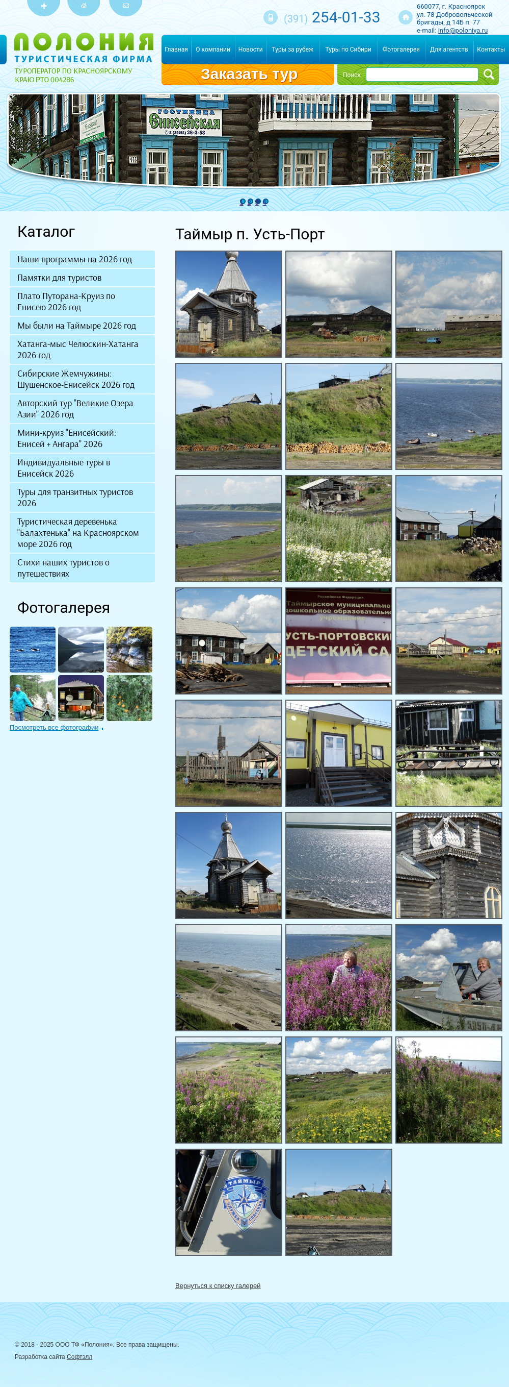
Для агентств (449, 49)
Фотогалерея (401, 49)
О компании (213, 49)
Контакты (491, 49)
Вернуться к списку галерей (217, 1286)
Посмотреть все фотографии (54, 727)
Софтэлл (79, 1356)
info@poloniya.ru (463, 30)
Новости (250, 49)
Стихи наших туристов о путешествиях (63, 568)
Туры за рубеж (293, 49)
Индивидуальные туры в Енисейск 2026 (63, 468)
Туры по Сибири (348, 49)
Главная (176, 49)
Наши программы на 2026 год (74, 259)
